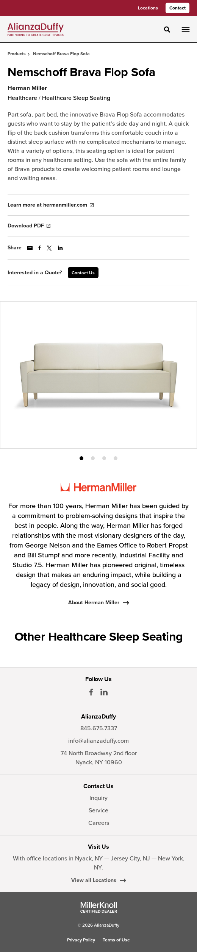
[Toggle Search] (167, 29)
